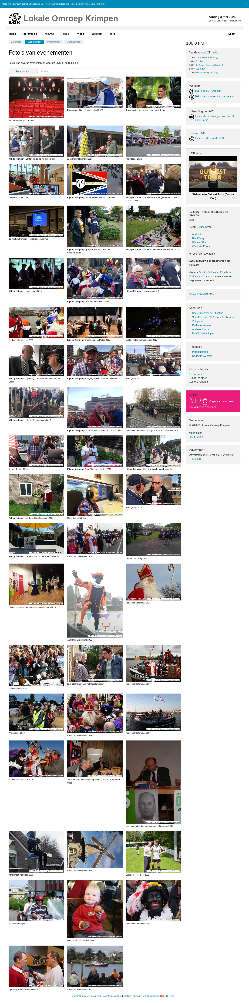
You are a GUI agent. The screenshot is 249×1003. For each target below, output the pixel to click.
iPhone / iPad (199, 242)
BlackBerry (198, 238)
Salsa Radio (196, 374)
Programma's (29, 33)
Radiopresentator (202, 325)
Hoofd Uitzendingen (203, 333)
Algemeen (16, 42)
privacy (85, 996)
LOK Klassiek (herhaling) (206, 57)
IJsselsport (200, 61)
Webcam (97, 33)
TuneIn (203, 227)
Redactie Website (202, 356)
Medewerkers (73, 42)
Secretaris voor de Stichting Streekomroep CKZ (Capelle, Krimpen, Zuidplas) (214, 317)
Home (12, 33)
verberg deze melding (94, 4)
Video (80, 33)
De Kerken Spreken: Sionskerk (209, 65)
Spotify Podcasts (208, 272)
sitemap (137, 996)
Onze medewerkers (201, 293)
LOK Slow (200, 69)
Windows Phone (201, 246)
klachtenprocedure (112, 996)
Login (231, 33)
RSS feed (169, 996)
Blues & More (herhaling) (206, 72)
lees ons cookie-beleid (71, 4)
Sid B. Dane (196, 436)
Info (112, 33)
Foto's (65, 33)
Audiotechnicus (200, 329)
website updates (151, 996)
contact (76, 996)
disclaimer (96, 996)
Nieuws (49, 33)
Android (196, 234)
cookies (127, 996)
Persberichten (200, 352)
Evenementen (34, 42)
